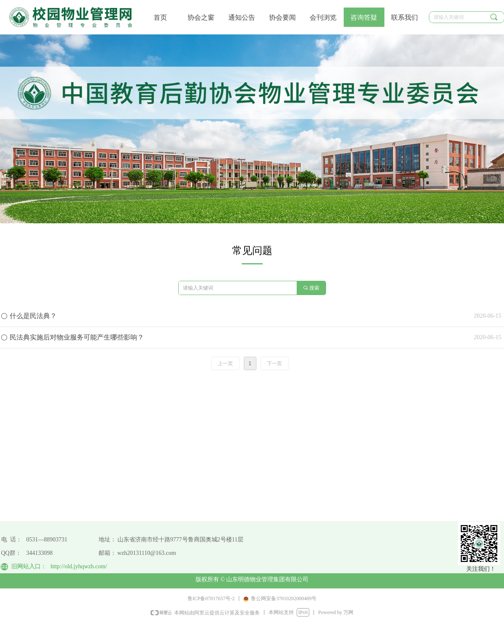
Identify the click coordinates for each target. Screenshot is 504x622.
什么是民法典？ (33, 315)
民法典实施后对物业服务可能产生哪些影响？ (77, 337)
